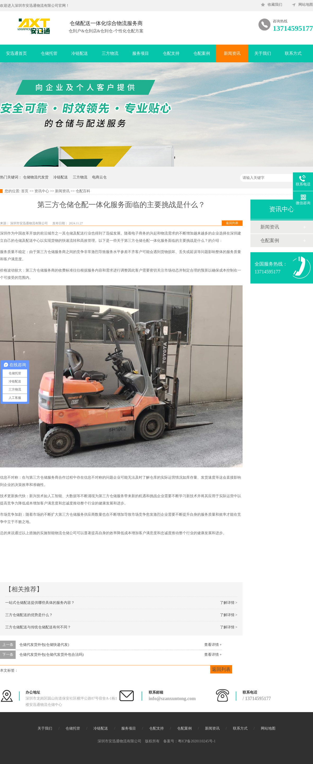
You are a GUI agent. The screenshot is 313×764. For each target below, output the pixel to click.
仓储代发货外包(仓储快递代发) (44, 645)
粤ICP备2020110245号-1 (197, 741)
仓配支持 (171, 53)
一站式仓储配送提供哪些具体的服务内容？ (40, 603)
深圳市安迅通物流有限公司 (29, 223)
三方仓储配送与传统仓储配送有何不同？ (38, 627)
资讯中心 (41, 191)
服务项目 (140, 53)
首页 (24, 191)
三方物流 (110, 53)
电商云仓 (99, 177)
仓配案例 (201, 53)
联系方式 (293, 53)
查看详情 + (213, 645)
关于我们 (262, 53)
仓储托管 (49, 53)
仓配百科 (83, 191)
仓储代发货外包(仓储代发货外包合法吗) (51, 655)
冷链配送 (79, 53)
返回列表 (232, 223)
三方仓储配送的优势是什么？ (29, 615)
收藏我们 (275, 5)
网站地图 (305, 5)
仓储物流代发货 (36, 177)
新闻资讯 (232, 53)
